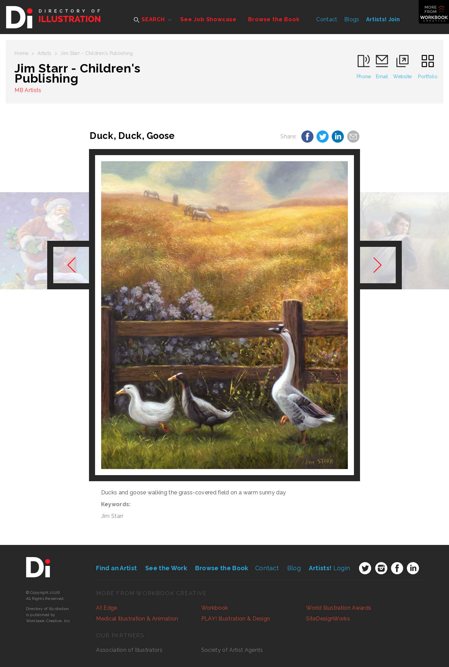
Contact (326, 19)
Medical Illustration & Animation (137, 618)
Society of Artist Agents (232, 650)
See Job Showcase (208, 19)
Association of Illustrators (129, 650)
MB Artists (27, 90)
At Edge (106, 608)
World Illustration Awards (338, 608)
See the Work (166, 568)
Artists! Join (383, 19)
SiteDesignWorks (328, 618)
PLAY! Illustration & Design (235, 618)
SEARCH (149, 19)
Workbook (214, 608)
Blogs (351, 19)
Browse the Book (273, 19)
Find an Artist (116, 568)
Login (329, 568)
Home (21, 53)
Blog (294, 568)
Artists (44, 53)
